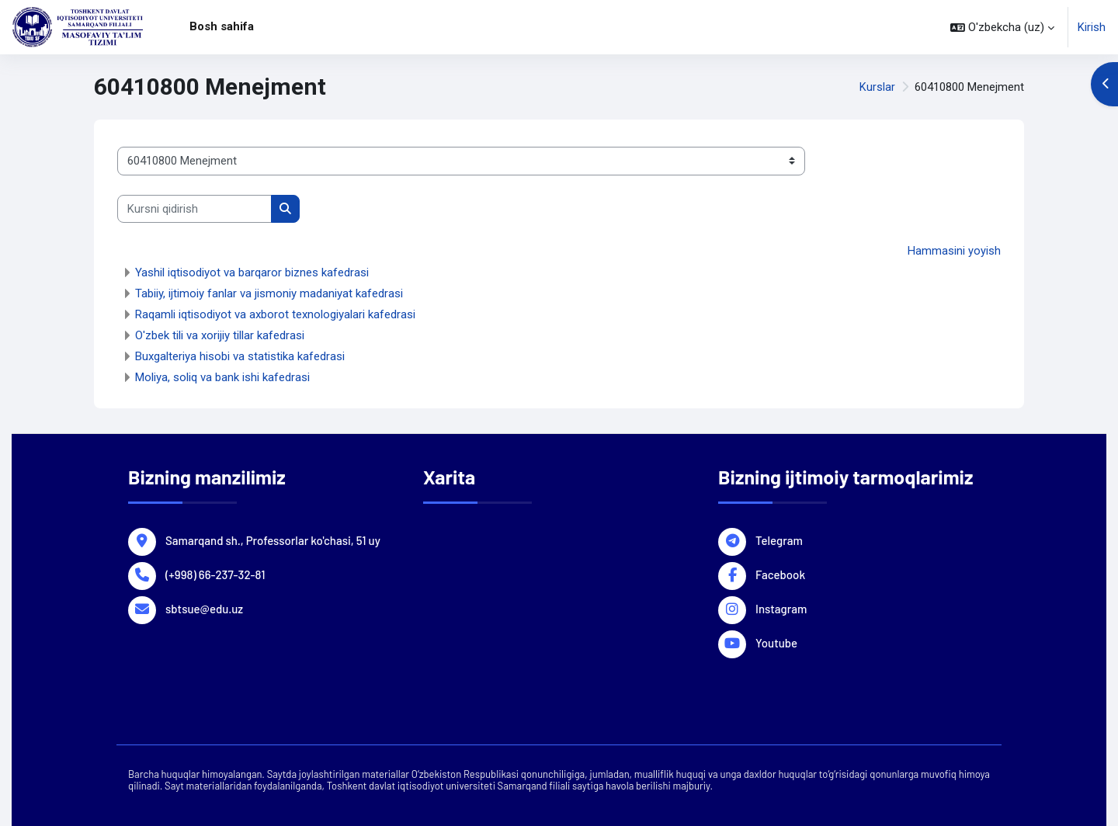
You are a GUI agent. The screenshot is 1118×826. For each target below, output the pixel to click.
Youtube (776, 642)
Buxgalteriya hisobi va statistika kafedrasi (240, 356)
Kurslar (877, 87)
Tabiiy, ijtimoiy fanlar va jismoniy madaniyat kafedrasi (269, 293)
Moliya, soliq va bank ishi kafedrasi (222, 377)
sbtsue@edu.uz (204, 608)
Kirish (1092, 27)
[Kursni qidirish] (194, 209)
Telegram (779, 539)
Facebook (780, 573)
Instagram (781, 608)
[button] (1002, 27)
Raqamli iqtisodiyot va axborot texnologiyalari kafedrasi (275, 314)
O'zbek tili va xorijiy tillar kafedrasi (219, 335)
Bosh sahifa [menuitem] (221, 26)
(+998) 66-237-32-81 (215, 573)
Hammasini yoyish (954, 251)
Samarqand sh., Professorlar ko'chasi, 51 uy (272, 539)
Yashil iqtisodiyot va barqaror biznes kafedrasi (252, 272)
